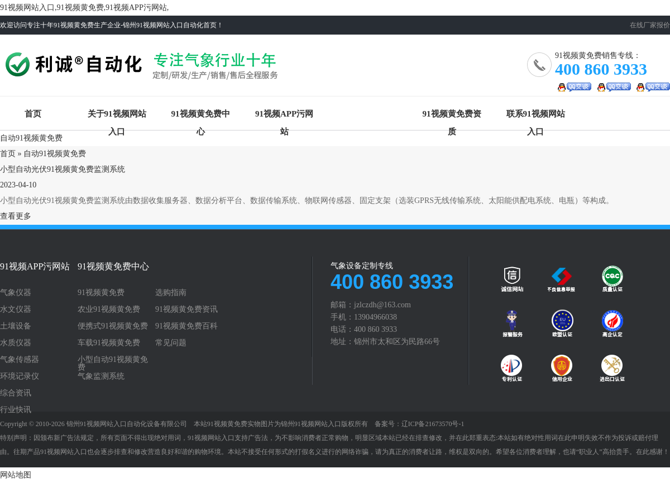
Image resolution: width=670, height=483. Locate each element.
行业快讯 (15, 410)
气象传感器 (19, 360)
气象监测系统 (101, 376)
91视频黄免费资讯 (186, 309)
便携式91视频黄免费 (113, 326)
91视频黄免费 (144, 69)
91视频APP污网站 (284, 116)
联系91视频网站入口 (535, 116)
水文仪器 (15, 309)
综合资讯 (15, 393)
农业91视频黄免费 (109, 309)
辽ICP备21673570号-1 (433, 424)
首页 (33, 113)
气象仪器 (15, 293)
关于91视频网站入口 (117, 116)
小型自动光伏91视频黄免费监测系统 (62, 169)
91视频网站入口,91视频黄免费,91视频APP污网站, (84, 7)
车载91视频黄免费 (109, 343)
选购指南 (170, 293)
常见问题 (170, 343)
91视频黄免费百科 (186, 326)
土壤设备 (15, 326)
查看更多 (15, 216)
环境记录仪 (19, 376)
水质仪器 (15, 343)
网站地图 (15, 475)
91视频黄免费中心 (200, 116)
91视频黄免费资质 (452, 116)
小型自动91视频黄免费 (113, 363)
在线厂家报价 (650, 25)
